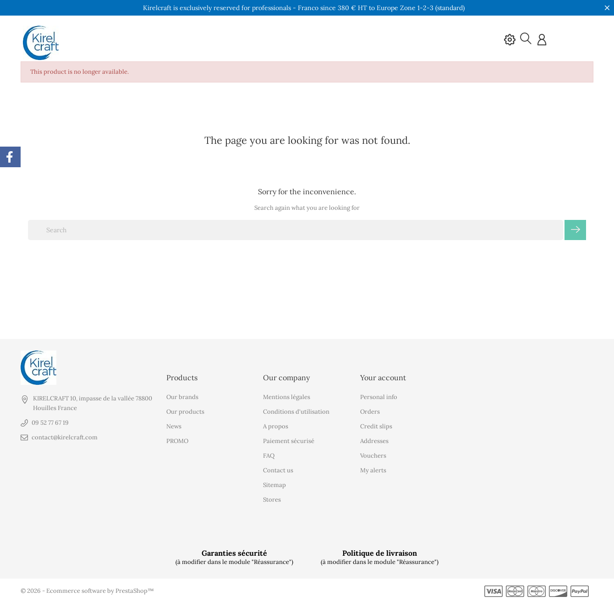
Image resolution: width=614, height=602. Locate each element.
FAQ (268, 456)
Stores (272, 499)
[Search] (295, 230)
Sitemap (274, 485)
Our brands (182, 397)
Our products (185, 412)
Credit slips (376, 426)
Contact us (278, 470)
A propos (275, 426)
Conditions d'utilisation (296, 412)
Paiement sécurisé (288, 441)
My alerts (373, 470)
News (173, 426)
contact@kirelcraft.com (65, 437)
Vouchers (373, 456)
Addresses (374, 441)
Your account (383, 377)
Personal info (378, 397)
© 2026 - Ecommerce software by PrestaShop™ (87, 591)
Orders (370, 412)
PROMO (177, 441)
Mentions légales (286, 397)
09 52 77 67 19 (50, 423)
